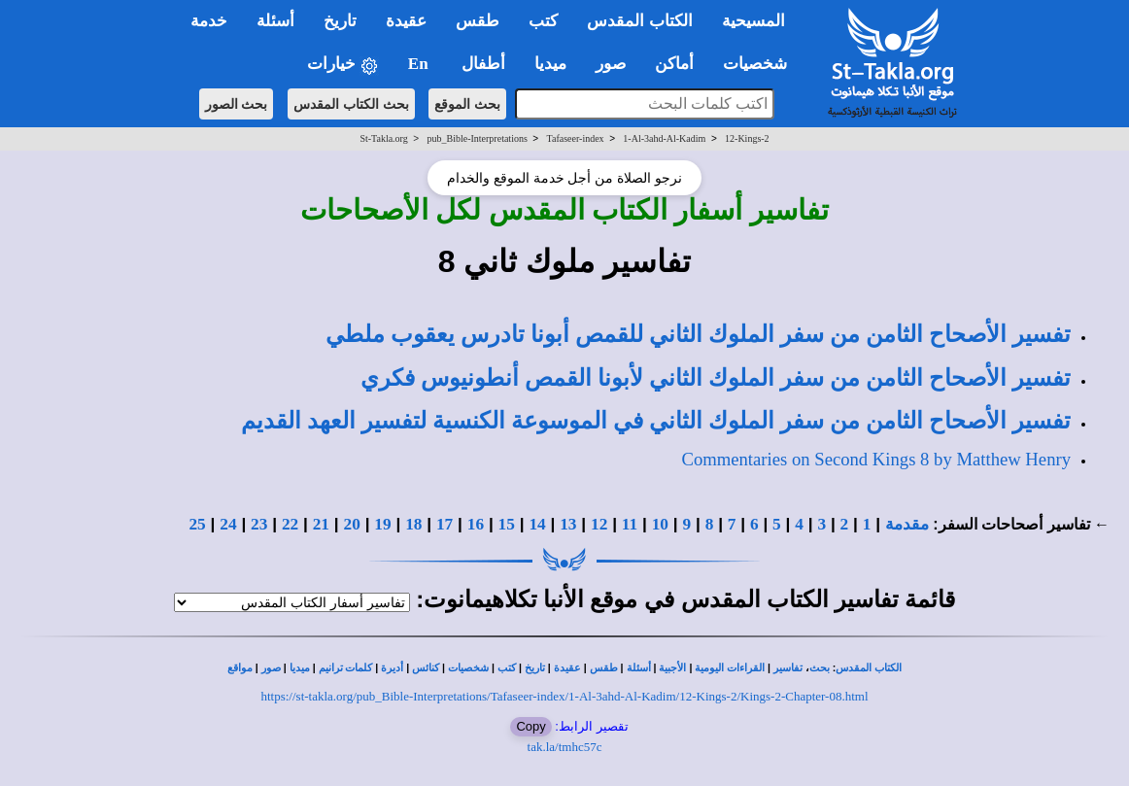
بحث (819, 668)
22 (290, 524)
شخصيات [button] (761, 63)
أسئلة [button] (275, 21)
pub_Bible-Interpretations (478, 138)
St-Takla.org (383, 138)
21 (321, 524)
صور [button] (611, 63)
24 (228, 524)
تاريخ (535, 668)
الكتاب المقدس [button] (639, 21)
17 (444, 524)
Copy (530, 726)
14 (537, 524)
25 (196, 524)
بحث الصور (236, 104)
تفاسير (788, 668)
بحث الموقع (467, 104)
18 (413, 524)
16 (475, 524)
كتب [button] (543, 21)
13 (568, 524)
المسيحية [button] (753, 21)
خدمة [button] (208, 21)
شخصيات (468, 668)
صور (271, 668)
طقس (604, 668)
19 (382, 524)
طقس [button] (477, 21)
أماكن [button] (674, 63)
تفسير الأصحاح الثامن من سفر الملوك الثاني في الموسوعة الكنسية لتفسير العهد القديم (656, 420)
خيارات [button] (343, 64)
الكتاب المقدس (869, 668)
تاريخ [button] (340, 21)
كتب (506, 668)
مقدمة (907, 524)
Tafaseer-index (575, 138)
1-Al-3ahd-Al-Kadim (664, 138)
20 (352, 524)
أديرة (392, 668)
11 (629, 524)
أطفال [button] (483, 63)
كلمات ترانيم (346, 668)
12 (599, 524)
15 (506, 524)
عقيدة (567, 668)
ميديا (300, 668)
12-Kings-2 (747, 138)
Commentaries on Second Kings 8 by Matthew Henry (876, 459)
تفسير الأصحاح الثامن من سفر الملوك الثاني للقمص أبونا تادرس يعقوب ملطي (698, 334)
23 (259, 524)
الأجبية (672, 668)
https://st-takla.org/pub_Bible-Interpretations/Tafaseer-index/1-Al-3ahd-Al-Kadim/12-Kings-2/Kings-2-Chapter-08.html (564, 696)
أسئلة (639, 668)
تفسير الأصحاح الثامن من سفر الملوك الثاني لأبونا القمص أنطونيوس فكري (715, 378)
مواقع (240, 668)
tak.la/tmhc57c (565, 746)
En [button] (420, 63)
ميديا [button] (550, 63)
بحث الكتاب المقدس (351, 104)
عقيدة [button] (406, 21)
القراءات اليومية (730, 668)
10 (660, 524)
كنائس (425, 668)
